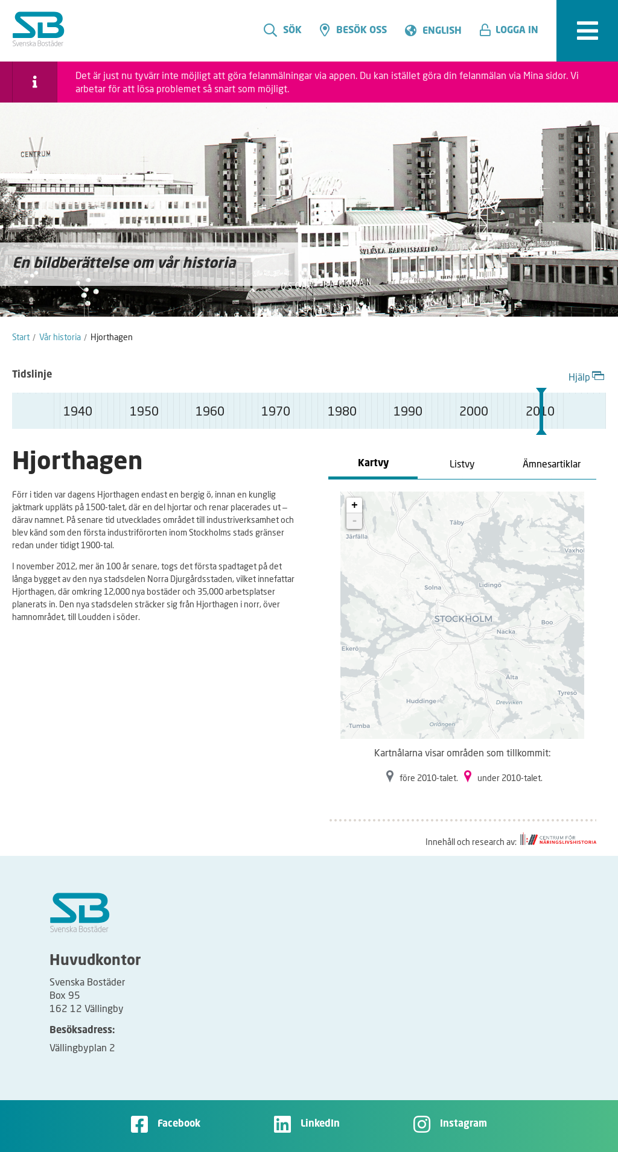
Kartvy (373, 464)
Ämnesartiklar (552, 463)
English (442, 31)
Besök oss (353, 30)
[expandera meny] (587, 31)
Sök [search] (283, 30)
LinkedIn (320, 1124)
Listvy (462, 463)
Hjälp (587, 375)
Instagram (463, 1124)
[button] (513, 31)
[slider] (541, 411)
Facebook (179, 1124)
